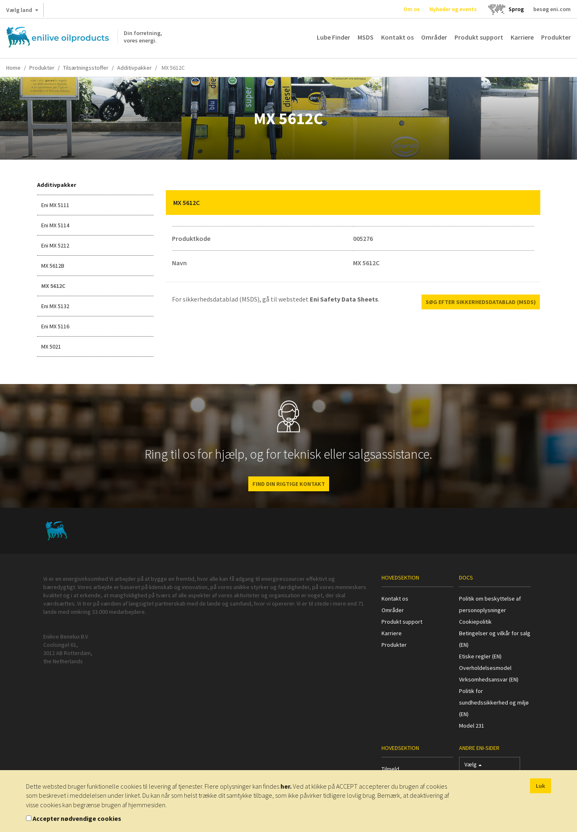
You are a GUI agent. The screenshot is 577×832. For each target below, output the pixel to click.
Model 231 (471, 725)
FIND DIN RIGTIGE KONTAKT (288, 484)
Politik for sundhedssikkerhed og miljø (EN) (494, 702)
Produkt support (479, 37)
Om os (411, 9)
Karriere (522, 37)
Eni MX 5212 (55, 245)
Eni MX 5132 (55, 306)
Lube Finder (333, 37)
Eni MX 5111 (55, 205)
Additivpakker (134, 67)
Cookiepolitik (475, 621)
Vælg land (22, 11)
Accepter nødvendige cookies (77, 818)
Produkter (556, 37)
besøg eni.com (552, 9)
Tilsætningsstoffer (85, 67)
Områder (434, 37)
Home (13, 67)
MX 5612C (53, 286)
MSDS (366, 37)
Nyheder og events (453, 9)
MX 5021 (51, 346)
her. (286, 786)
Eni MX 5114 (55, 225)
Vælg (473, 766)
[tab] (353, 202)
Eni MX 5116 (55, 326)
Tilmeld (390, 769)
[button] (528, 202)
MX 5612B (52, 265)
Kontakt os (397, 37)
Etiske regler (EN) (480, 656)
